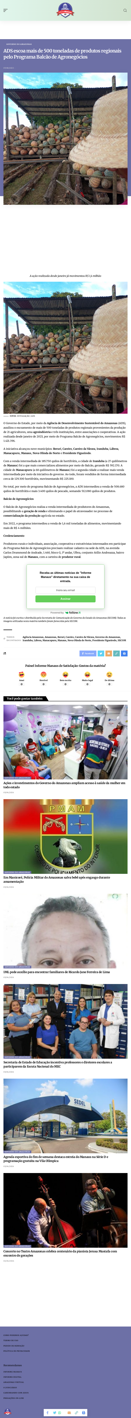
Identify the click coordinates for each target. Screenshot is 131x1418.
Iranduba (28, 640)
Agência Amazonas (33, 637)
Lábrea (37, 640)
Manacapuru (49, 640)
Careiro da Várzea (84, 637)
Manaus (62, 640)
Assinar (65, 598)
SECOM (122, 640)
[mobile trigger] (6, 10)
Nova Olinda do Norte (79, 640)
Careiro (70, 637)
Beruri (61, 637)
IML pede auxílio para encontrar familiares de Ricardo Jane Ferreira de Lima (56, 972)
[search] (125, 10)
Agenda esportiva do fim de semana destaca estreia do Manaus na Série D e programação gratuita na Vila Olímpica (55, 1159)
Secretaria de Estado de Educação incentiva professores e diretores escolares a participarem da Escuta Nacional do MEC (57, 1064)
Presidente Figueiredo (104, 640)
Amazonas (50, 637)
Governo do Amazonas (19, 44)
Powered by (65, 612)
